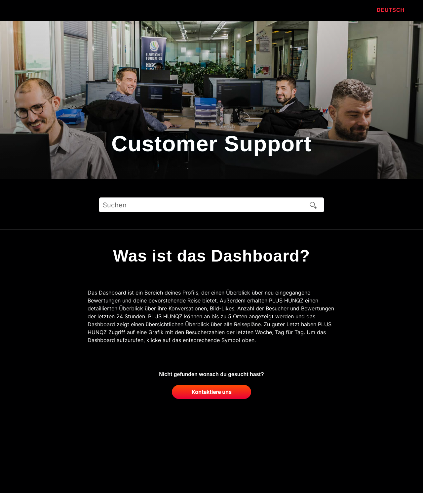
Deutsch (390, 10)
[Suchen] (211, 204)
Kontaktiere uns (212, 392)
